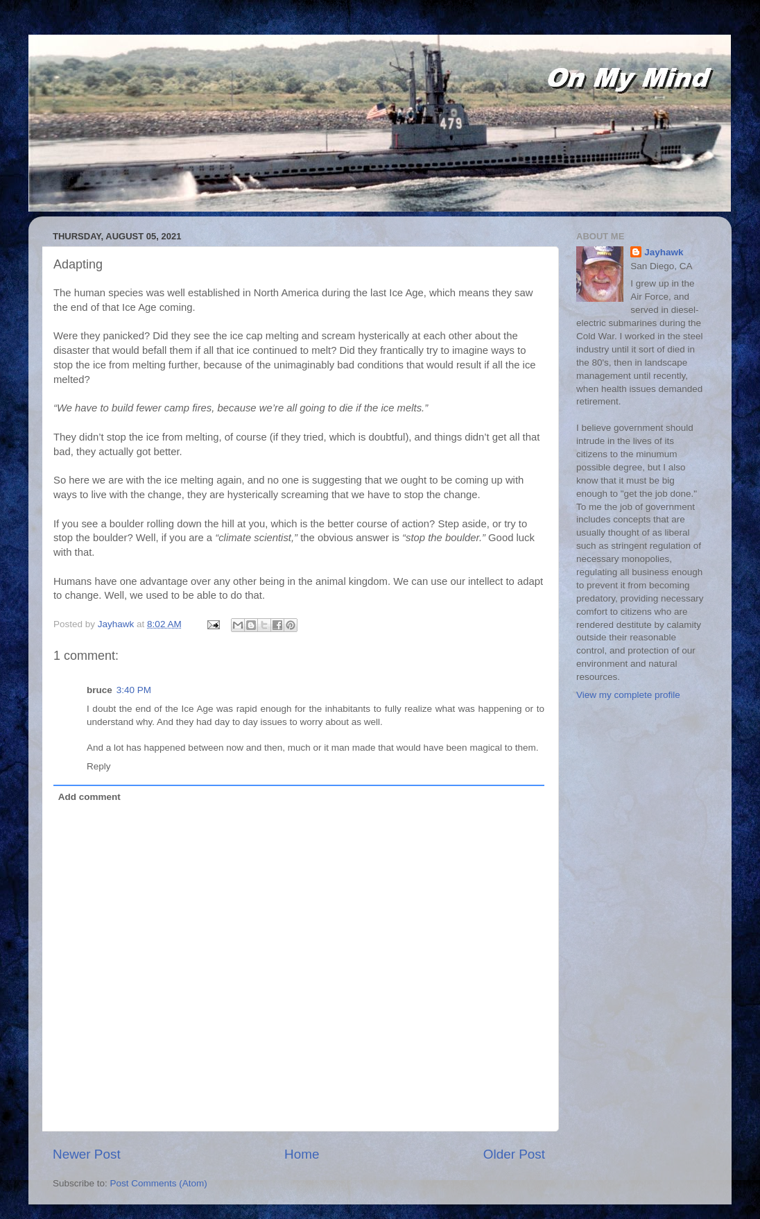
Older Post (514, 1154)
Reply (99, 766)
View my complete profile (628, 695)
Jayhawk (663, 252)
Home (301, 1154)
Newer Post (87, 1154)
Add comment (89, 797)
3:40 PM (133, 690)
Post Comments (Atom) (158, 1183)
